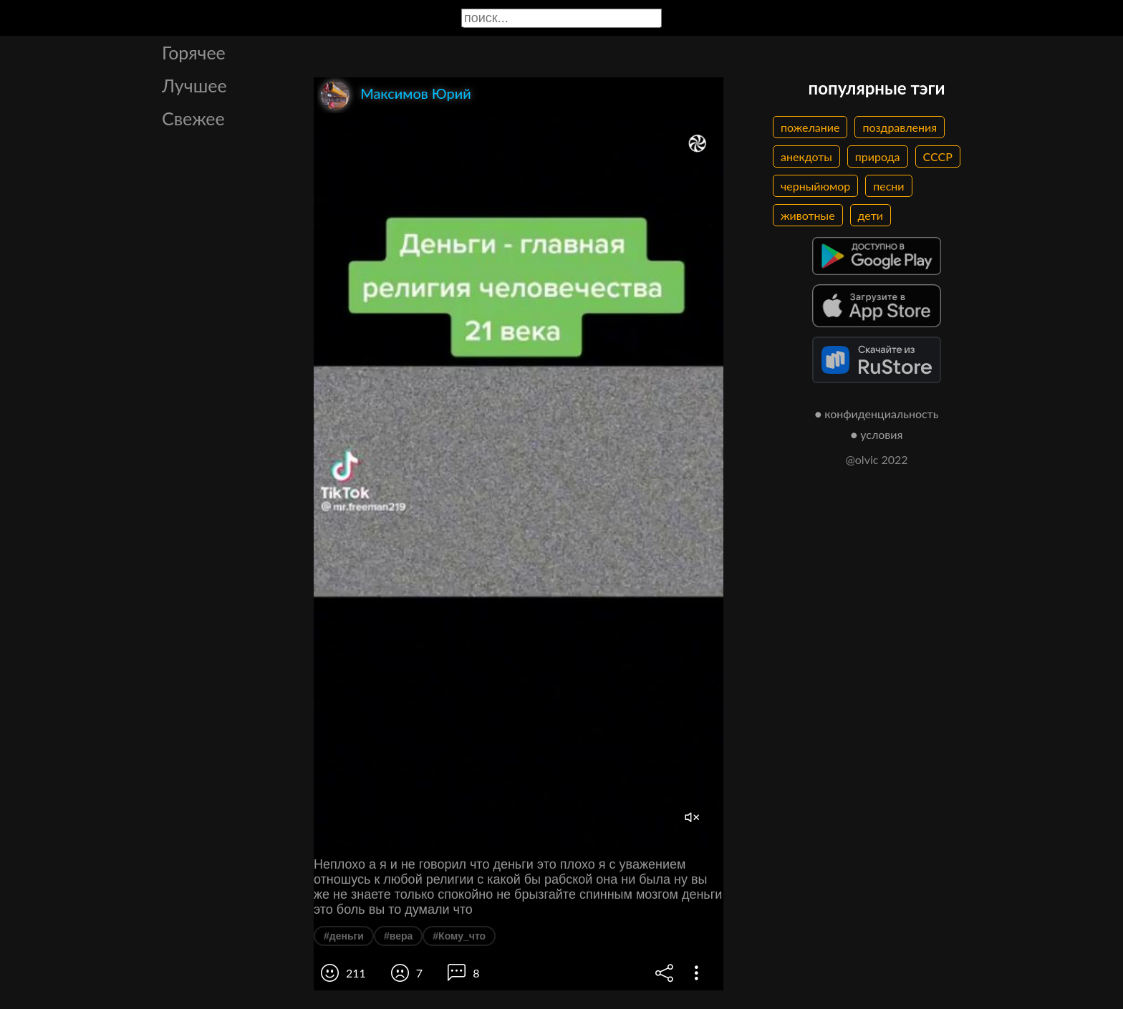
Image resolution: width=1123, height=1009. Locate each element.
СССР (938, 156)
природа (877, 156)
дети (870, 215)
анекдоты (806, 156)
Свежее (193, 118)
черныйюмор (815, 186)
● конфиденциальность (877, 413)
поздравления (899, 127)
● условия (877, 434)
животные (808, 215)
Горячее (194, 52)
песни (888, 186)
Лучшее (194, 85)
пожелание (810, 127)
